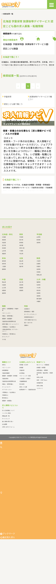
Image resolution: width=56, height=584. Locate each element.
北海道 (4, 264)
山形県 (4, 277)
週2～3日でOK (28, 349)
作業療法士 (5, 422)
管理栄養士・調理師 (42, 397)
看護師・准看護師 (7, 345)
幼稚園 (21, 394)
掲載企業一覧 (6, 443)
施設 (14, 53)
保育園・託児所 (23, 391)
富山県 (21, 288)
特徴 (42, 53)
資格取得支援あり (29, 344)
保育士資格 (40, 412)
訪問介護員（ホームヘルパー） (10, 351)
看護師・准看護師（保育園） (10, 402)
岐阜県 (4, 290)
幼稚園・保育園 (41, 394)
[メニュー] (51, 4)
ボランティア (5, 363)
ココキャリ (40, 415)
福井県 (21, 293)
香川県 (21, 309)
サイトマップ (6, 445)
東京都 (21, 272)
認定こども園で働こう (13, 124)
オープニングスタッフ (30, 341)
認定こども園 (23, 413)
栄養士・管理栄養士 (7, 342)
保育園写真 (40, 409)
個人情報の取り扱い (7, 448)
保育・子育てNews (42, 407)
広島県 (4, 312)
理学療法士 (5, 424)
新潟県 (38, 266)
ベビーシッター (6, 340)
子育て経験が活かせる (30, 346)
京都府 (38, 293)
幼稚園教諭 (5, 397)
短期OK (26, 352)
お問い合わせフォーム (8, 454)
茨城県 (21, 264)
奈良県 (38, 299)
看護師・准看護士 (7, 427)
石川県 (21, 290)
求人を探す (6, 473)
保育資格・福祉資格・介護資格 (45, 400)
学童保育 (7, 117)
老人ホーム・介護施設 (43, 391)
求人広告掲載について (8, 437)
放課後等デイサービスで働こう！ (40, 118)
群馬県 (21, 269)
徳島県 (21, 314)
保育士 (4, 391)
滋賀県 (38, 296)
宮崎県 (38, 320)
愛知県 (4, 288)
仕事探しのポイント (10, 528)
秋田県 (4, 269)
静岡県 (4, 296)
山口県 (4, 314)
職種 (42, 43)
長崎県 (38, 323)
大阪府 (38, 288)
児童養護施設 (23, 408)
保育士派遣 (40, 404)
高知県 (21, 312)
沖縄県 (38, 328)
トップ (4, 469)
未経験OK (27, 335)
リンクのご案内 (6, 440)
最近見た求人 (7, 582)
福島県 (4, 280)
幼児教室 (21, 400)
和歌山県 (39, 301)
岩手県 (4, 272)
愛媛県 (21, 317)
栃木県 (21, 266)
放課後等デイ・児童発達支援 (27, 416)
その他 (4, 366)
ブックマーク (7, 578)
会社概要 (4, 451)
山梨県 (38, 264)
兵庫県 (38, 290)
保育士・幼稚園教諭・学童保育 (10, 336)
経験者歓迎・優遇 (29, 338)
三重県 (4, 293)
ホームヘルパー (6, 413)
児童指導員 (5, 405)
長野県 (38, 269)
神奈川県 (21, 275)
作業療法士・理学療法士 (9, 361)
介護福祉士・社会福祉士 (9, 354)
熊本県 (38, 317)
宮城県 (4, 275)
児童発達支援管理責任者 (9, 348)
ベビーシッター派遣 (25, 402)
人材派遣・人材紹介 (25, 405)
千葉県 (21, 277)
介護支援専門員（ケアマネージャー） (10, 357)
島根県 (4, 320)
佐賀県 (38, 312)
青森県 (4, 266)
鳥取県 (4, 317)
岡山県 (4, 309)
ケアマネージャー (7, 416)
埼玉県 (21, 280)
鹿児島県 (39, 325)
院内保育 (21, 411)
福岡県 (38, 309)
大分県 (38, 314)
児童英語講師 (6, 400)
